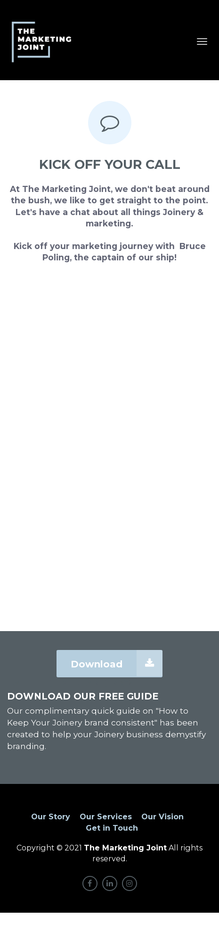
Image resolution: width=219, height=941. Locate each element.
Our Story (50, 816)
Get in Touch (112, 828)
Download (116, 663)
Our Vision (162, 816)
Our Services (106, 816)
